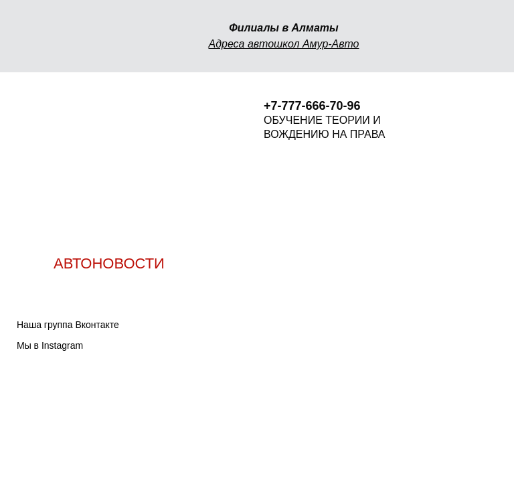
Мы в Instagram (50, 345)
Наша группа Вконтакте (68, 324)
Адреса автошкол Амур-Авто (283, 44)
